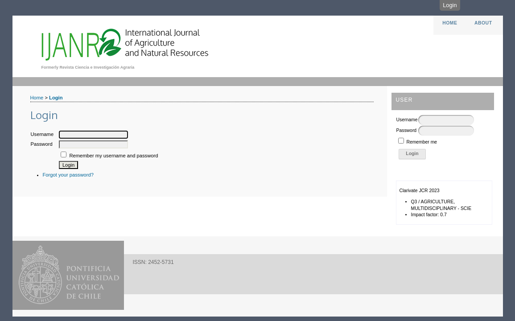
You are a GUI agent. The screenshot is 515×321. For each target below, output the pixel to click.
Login (450, 5)
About (483, 23)
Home (449, 23)
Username (407, 119)
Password (406, 130)
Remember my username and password (113, 155)
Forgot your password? (68, 174)
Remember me (421, 142)
